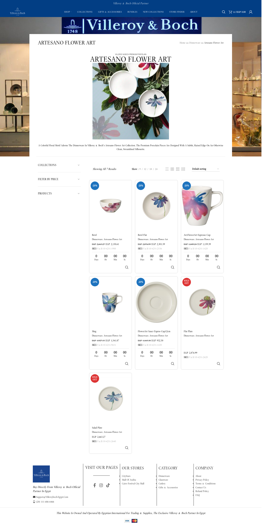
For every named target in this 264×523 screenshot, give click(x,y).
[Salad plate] (110, 382)
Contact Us (200, 462)
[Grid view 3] (177, 169)
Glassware (163, 455)
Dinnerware (194, 42)
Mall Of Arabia (129, 455)
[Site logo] (17, 11)
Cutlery (162, 459)
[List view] (167, 169)
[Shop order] (206, 169)
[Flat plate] (202, 294)
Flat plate (188, 323)
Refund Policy (202, 466)
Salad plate (97, 411)
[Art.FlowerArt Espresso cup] (202, 205)
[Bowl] (110, 205)
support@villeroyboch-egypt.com (50, 472)
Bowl (94, 234)
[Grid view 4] (183, 169)
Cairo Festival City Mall (133, 459)
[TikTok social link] (108, 461)
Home (182, 42)
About (198, 451)
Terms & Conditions (205, 459)
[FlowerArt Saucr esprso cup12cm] (156, 294)
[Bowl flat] (156, 205)
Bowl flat (142, 234)
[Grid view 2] (172, 169)
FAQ (197, 470)
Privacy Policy (202, 455)
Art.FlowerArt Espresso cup (197, 234)
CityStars (126, 451)
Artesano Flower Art (113, 239)
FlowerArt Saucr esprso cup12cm (154, 323)
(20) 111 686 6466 (43, 477)
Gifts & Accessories (168, 462)
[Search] (223, 12)
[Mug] (110, 294)
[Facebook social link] (95, 461)
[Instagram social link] (101, 461)
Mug (94, 323)
